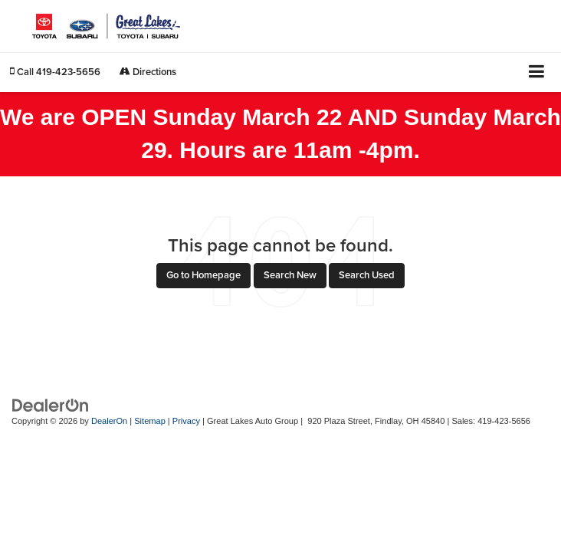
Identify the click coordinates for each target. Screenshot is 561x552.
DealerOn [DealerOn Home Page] (109, 421)
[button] (55, 71)
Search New (290, 275)
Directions (148, 71)
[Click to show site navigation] (537, 72)
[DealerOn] (50, 404)
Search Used (367, 275)
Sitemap (150, 421)
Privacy (186, 421)
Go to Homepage (203, 275)
